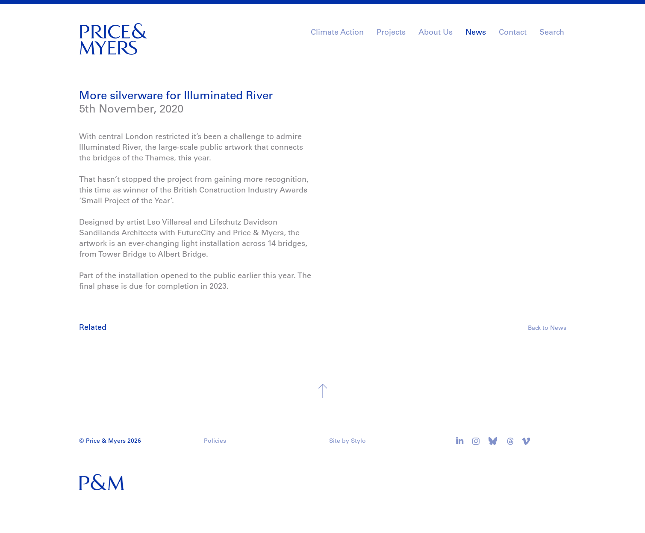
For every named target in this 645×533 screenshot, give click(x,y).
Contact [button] (513, 32)
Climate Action (337, 32)
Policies (215, 440)
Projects (391, 32)
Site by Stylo (347, 440)
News (475, 32)
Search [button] (551, 32)
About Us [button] (435, 32)
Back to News (547, 328)
